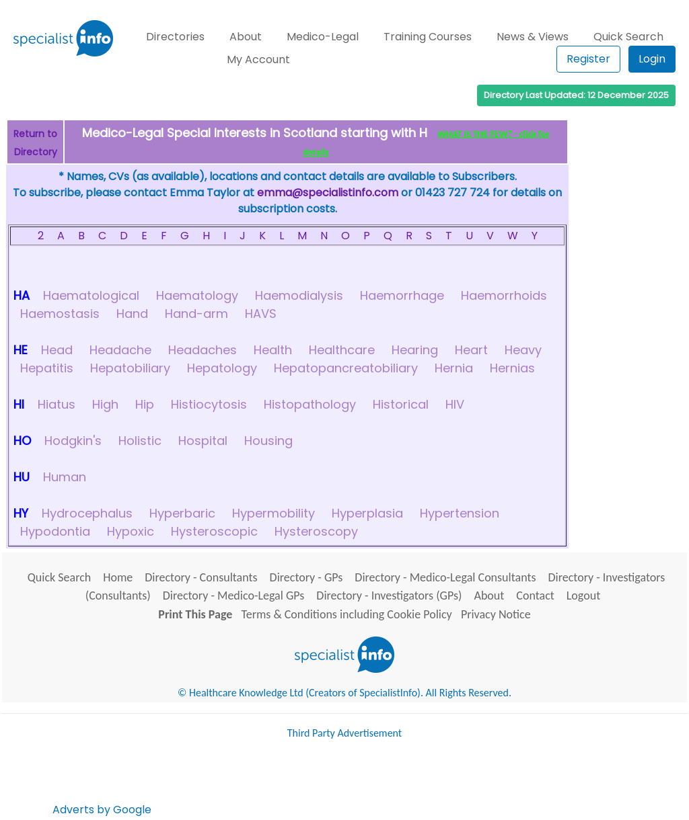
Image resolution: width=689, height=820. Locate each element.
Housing (268, 440)
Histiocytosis (209, 404)
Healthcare (342, 349)
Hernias (512, 368)
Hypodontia (55, 531)
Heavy (523, 349)
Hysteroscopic (214, 531)
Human (64, 476)
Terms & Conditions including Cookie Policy (347, 614)
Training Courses (428, 36)
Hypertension (459, 513)
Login (652, 59)
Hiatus (56, 404)
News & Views (533, 36)
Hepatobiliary (130, 368)
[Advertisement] (399, 783)
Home (118, 577)
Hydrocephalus (87, 513)
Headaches (202, 349)
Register (588, 59)
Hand (132, 313)
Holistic (139, 440)
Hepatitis (46, 368)
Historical (401, 404)
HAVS (261, 313)
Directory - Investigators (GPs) (389, 595)
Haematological (91, 295)
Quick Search (628, 36)
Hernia (454, 368)
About (245, 36)
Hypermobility (273, 513)
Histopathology (310, 404)
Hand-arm (196, 313)
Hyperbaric (182, 513)
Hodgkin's (73, 440)
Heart (471, 349)
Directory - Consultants (201, 577)
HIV (454, 404)
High (105, 404)
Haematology (197, 295)
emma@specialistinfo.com (327, 192)
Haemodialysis (299, 295)
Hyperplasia (367, 513)
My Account (258, 59)
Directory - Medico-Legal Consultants (445, 577)
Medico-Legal (323, 36)
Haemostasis (60, 313)
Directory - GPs (306, 577)
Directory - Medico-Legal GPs (234, 595)
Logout (583, 595)
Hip (144, 404)
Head (57, 349)
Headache (120, 349)
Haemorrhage (402, 295)
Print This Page (195, 614)
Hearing (415, 349)
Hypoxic (130, 531)
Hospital (202, 440)
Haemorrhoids (504, 295)
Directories (175, 36)
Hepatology (222, 368)
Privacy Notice (496, 614)
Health (273, 349)
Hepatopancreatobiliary (346, 368)
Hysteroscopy (316, 531)
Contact (535, 595)
